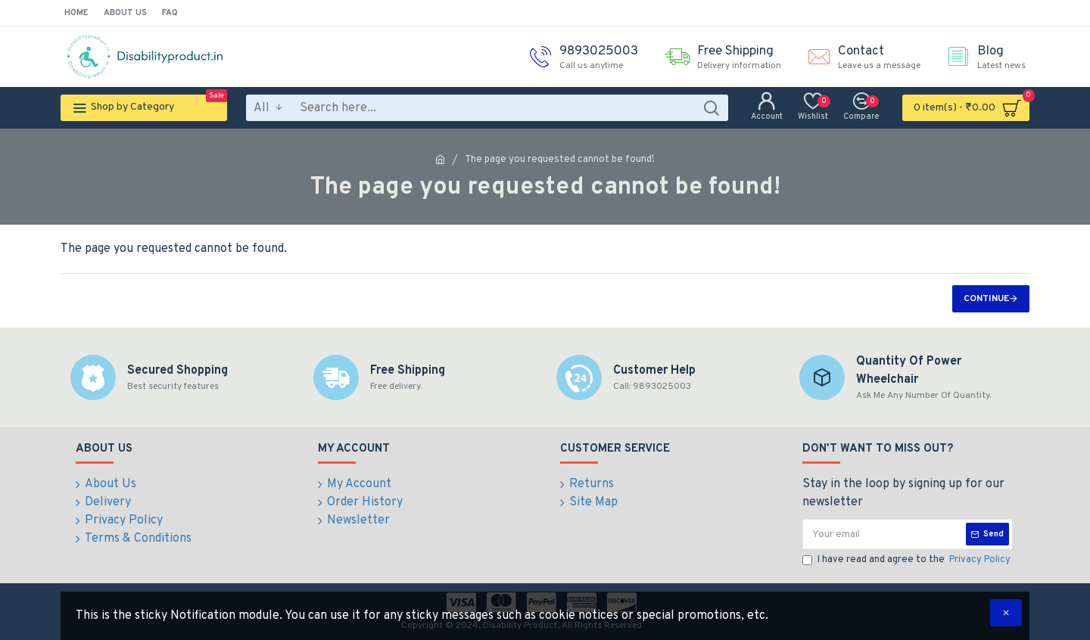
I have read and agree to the (907, 560)
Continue (986, 299)
